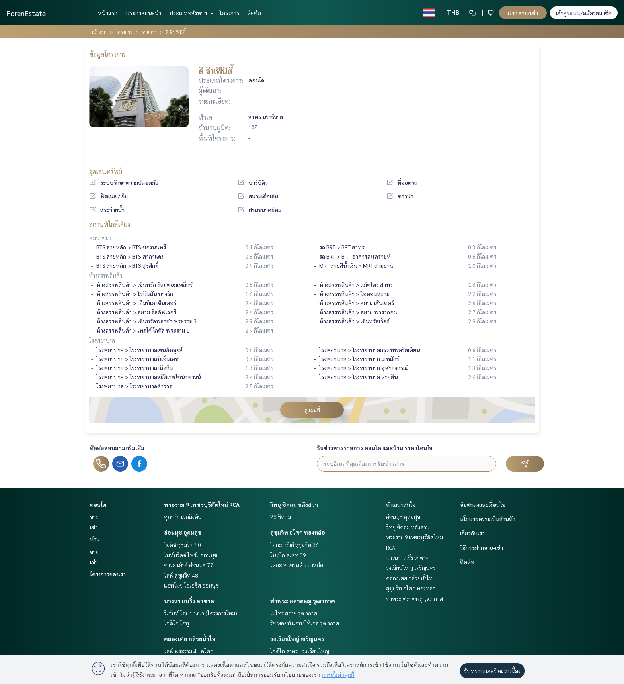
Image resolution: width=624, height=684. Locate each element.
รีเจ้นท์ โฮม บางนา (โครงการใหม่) (200, 613)
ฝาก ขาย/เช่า (523, 12)
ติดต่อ (254, 12)
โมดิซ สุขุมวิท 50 (182, 544)
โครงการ (229, 12)
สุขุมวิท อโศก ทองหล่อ (297, 532)
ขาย (94, 516)
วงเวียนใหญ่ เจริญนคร (297, 638)
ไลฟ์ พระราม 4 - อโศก (188, 651)
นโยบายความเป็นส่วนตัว (487, 518)
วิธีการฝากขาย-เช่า (481, 547)
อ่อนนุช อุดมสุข (182, 532)
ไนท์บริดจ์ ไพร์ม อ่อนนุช (190, 555)
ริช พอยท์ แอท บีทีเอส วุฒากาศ (304, 623)
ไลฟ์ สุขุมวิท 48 (181, 575)
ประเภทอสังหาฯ (190, 12)
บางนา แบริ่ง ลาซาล (189, 600)
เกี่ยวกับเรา (472, 533)
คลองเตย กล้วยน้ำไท (190, 638)
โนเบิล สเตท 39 (288, 555)
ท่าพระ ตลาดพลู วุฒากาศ (302, 600)
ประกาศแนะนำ (143, 12)
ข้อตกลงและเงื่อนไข (482, 504)
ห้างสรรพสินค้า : (107, 275)
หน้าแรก (107, 12)
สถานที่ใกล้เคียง (109, 224)
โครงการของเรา (108, 574)
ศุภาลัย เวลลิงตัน (183, 516)
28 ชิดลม (280, 516)
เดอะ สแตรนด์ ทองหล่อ (296, 564)
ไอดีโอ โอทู (176, 623)
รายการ (149, 32)
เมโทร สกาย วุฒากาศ (293, 613)
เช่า (94, 527)
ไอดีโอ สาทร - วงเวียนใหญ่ (299, 651)
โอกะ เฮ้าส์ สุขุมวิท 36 (294, 544)
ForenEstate (26, 13)
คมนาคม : (100, 237)
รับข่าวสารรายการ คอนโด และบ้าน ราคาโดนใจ (375, 447)
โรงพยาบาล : (103, 340)
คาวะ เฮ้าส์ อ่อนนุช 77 (188, 564)
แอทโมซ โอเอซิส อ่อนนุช (191, 585)
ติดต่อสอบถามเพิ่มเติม (117, 447)
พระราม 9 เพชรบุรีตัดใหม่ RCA (202, 504)
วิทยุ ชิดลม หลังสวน (294, 504)
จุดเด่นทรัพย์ (105, 171)
